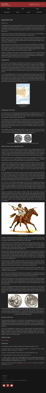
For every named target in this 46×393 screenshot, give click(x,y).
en (43, 4)
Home (8, 8)
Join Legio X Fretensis (27, 362)
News (23, 8)
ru (40, 4)
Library (17, 12)
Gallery (37, 8)
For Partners (39, 12)
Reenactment (7, 12)
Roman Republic (5, 340)
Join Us (28, 12)
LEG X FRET (4, 4)
